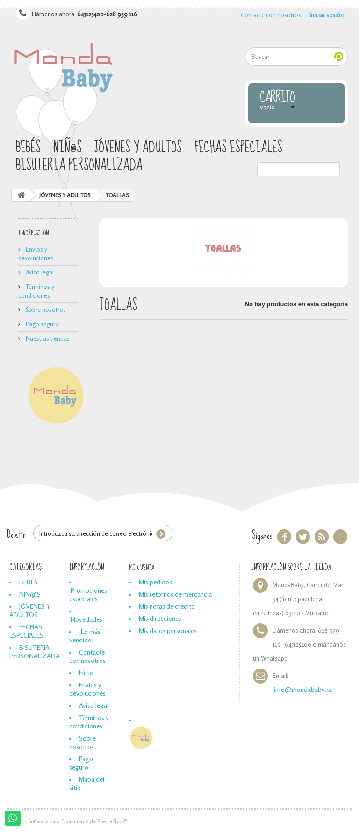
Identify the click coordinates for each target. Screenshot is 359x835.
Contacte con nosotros (271, 15)
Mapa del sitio (86, 783)
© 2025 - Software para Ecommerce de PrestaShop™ (67, 821)
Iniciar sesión (326, 15)
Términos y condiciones (88, 721)
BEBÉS (28, 148)
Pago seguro (41, 324)
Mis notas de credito (167, 606)
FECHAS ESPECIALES (238, 148)
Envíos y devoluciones (87, 689)
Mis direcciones (160, 618)
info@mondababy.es (303, 689)
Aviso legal (39, 272)
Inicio (86, 673)
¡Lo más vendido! (85, 635)
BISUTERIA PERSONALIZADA (79, 165)
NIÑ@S (67, 148)
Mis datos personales (168, 630)
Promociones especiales (88, 594)
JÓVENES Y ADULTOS (138, 148)
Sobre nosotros (45, 309)
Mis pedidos (155, 582)
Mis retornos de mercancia (175, 594)
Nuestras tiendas (47, 338)
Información (33, 232)
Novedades (86, 619)
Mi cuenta (141, 567)
